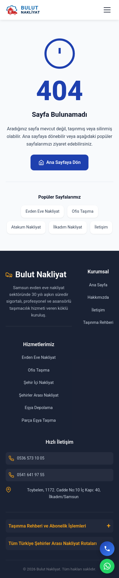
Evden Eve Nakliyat (42, 211)
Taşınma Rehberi (98, 322)
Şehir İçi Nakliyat (39, 382)
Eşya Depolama (39, 407)
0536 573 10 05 (26, 458)
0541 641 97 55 (26, 475)
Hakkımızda (98, 297)
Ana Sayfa (98, 285)
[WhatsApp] (107, 566)
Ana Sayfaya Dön (59, 162)
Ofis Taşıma (82, 211)
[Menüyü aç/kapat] (107, 10)
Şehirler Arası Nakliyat (39, 395)
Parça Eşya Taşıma (38, 420)
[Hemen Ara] (107, 548)
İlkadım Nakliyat (67, 227)
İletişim (101, 227)
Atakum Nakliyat (26, 227)
